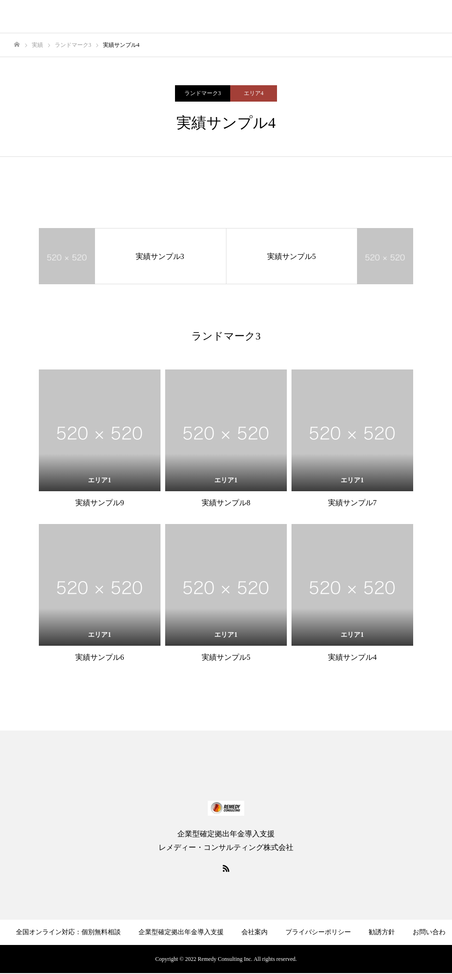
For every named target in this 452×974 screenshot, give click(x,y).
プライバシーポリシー (318, 932)
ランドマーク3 (202, 93)
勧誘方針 (382, 932)
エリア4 (253, 93)
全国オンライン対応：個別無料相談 (68, 932)
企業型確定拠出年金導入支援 (181, 932)
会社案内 (254, 932)
